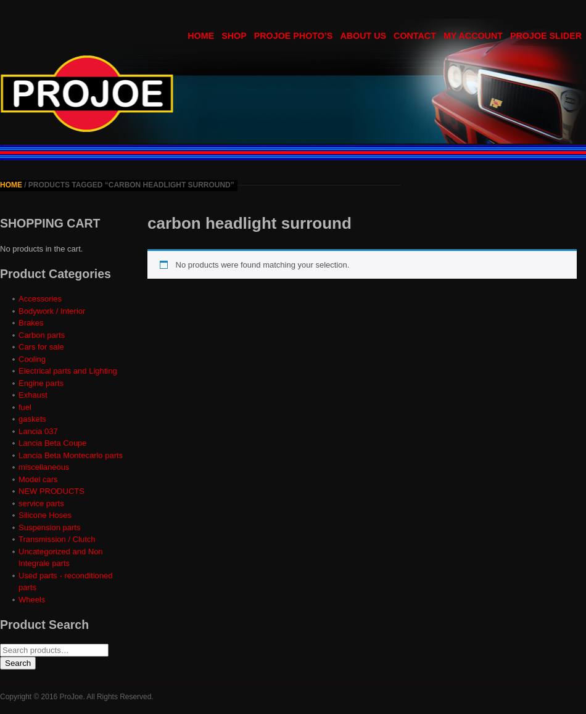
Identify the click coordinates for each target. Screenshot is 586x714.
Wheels (32, 599)
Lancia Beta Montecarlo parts (71, 455)
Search (18, 663)
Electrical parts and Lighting (68, 370)
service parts (41, 503)
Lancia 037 (38, 431)
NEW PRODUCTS (52, 491)
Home (11, 185)
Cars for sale (41, 346)
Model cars (38, 479)
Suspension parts (49, 527)
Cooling (32, 359)
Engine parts (41, 383)
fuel (25, 407)
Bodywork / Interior (52, 311)
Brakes (31, 322)
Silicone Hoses (45, 515)
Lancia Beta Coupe (53, 443)
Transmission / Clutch (57, 539)
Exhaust (33, 395)
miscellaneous (44, 467)
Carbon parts (42, 335)
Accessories (40, 298)
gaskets (32, 419)
